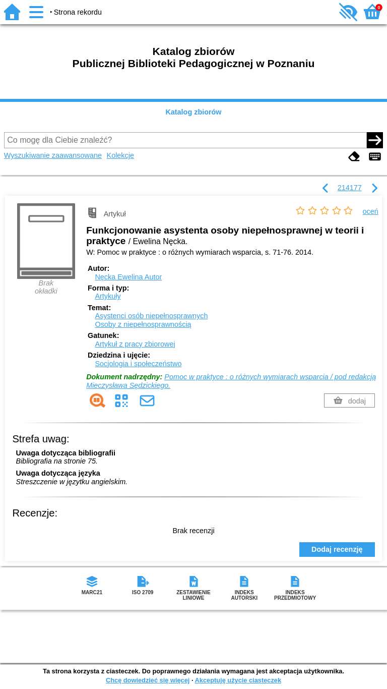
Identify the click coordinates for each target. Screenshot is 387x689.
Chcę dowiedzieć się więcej (147, 680)
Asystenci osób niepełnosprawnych (151, 316)
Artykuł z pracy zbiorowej (135, 344)
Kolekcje (120, 155)
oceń (370, 211)
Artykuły (107, 296)
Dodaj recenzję (337, 549)
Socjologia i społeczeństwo (138, 364)
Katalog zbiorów (193, 112)
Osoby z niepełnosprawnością (143, 324)
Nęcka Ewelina (128, 277)
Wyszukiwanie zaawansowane (53, 155)
